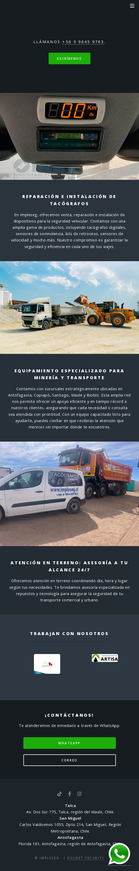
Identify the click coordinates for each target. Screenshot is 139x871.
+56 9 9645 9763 (83, 41)
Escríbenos (69, 58)
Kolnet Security (85, 858)
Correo (69, 760)
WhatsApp (69, 743)
